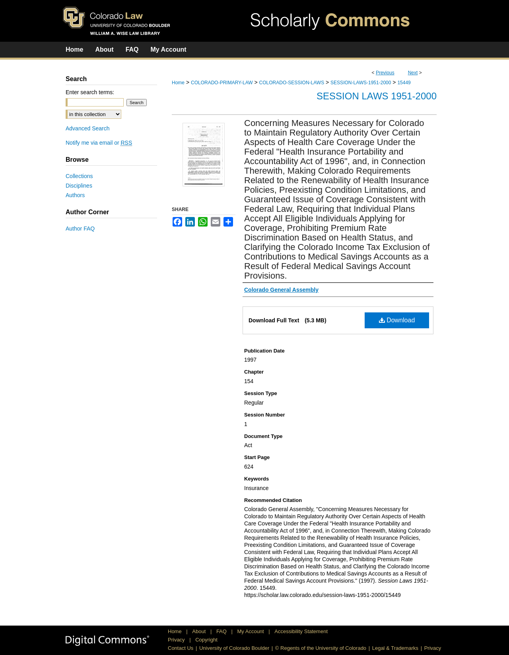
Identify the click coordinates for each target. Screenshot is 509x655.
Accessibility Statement (301, 631)
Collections (79, 176)
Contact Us (180, 648)
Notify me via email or (99, 143)
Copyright (206, 640)
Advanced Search (88, 128)
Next (413, 73)
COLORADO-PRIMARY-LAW (222, 82)
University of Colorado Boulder (234, 648)
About (199, 631)
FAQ (222, 631)
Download (397, 320)
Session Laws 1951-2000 (377, 96)
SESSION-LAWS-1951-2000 (360, 82)
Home (178, 82)
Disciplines (79, 185)
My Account (251, 631)
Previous (385, 73)
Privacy (177, 640)
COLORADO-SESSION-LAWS (291, 82)
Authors (75, 195)
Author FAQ (80, 228)
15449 (403, 82)
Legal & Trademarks (395, 648)
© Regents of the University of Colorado (320, 648)
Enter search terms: (90, 92)
